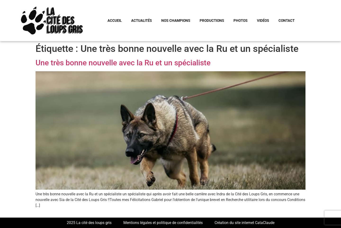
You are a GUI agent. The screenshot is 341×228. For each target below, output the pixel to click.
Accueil (115, 20)
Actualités (141, 20)
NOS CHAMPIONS (175, 20)
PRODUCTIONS (212, 20)
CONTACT (286, 20)
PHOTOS (240, 20)
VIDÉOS (263, 20)
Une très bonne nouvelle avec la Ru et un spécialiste (123, 62)
